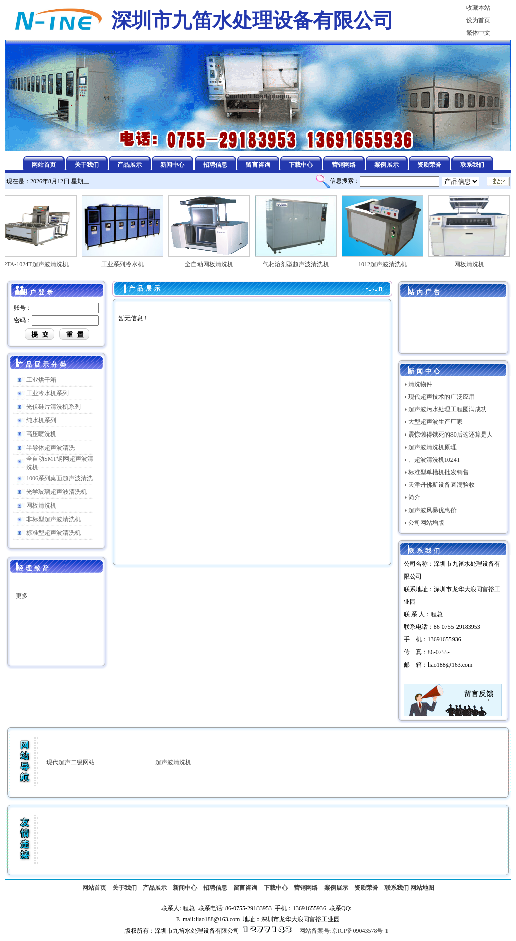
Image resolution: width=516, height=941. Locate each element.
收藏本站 (478, 7)
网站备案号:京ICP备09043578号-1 (343, 930)
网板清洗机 (473, 261)
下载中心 (276, 887)
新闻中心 (185, 887)
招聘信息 (215, 887)
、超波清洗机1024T (434, 459)
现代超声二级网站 (70, 762)
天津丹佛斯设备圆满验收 (441, 484)
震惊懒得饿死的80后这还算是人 (450, 434)
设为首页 (478, 20)
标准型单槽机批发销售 (438, 472)
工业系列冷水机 (126, 261)
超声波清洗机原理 (432, 447)
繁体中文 (478, 32)
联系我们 (396, 887)
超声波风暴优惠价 (432, 510)
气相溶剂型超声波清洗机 (300, 261)
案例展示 (336, 887)
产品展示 (145, 288)
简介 (414, 497)
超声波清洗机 (173, 762)
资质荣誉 (366, 887)
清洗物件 (420, 384)
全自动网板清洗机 (213, 261)
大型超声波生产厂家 (435, 421)
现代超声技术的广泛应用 (441, 396)
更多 (22, 600)
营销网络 (306, 887)
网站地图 (422, 887)
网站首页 (94, 887)
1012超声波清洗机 (386, 261)
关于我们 (124, 887)
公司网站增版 (426, 522)
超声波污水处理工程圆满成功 (447, 409)
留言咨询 (245, 887)
